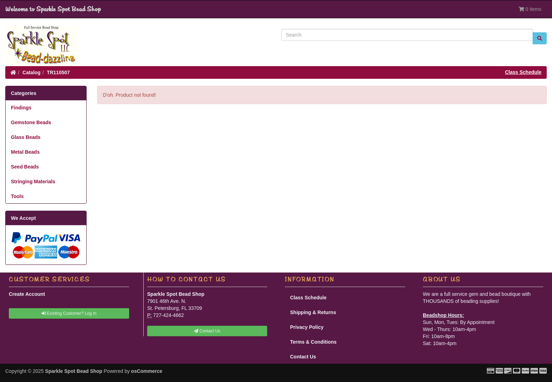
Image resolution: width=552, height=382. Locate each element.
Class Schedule (523, 72)
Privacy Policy (307, 327)
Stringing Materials (33, 181)
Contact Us (303, 356)
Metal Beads (25, 152)
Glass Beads (25, 137)
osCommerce (146, 371)
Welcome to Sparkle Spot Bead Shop (53, 9)
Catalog (31, 72)
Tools (17, 196)
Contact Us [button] (207, 331)
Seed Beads (25, 167)
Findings (21, 107)
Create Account (27, 294)
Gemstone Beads (31, 122)
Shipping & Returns (313, 312)
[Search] (407, 35)
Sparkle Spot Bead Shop (73, 371)
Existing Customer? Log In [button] (69, 313)
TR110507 (58, 72)
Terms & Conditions (313, 342)
